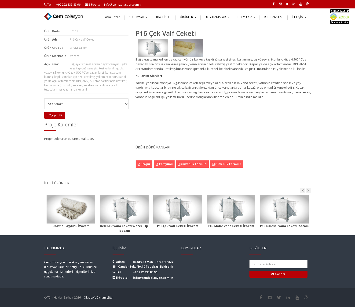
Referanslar (273, 17)
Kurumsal (139, 17)
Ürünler (189, 17)
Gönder (278, 274)
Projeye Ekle (55, 115)
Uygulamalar (218, 17)
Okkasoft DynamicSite (98, 297)
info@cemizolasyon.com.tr (153, 278)
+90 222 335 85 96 (145, 272)
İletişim (300, 17)
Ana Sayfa (112, 17)
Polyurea (248, 17)
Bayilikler (164, 17)
